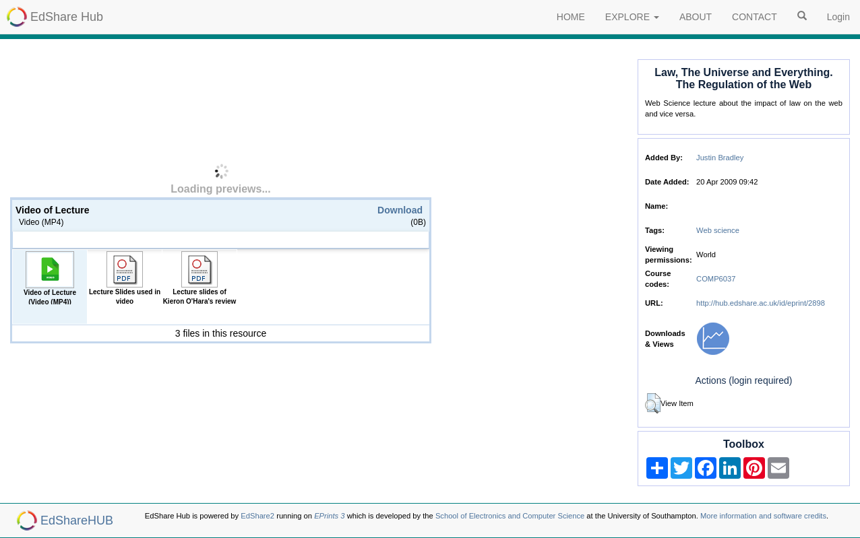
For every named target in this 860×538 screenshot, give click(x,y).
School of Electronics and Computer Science (509, 516)
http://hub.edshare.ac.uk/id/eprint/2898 (760, 303)
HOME (571, 16)
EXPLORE (632, 16)
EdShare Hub (66, 17)
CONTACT (754, 16)
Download (400, 210)
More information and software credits (763, 516)
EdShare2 (257, 516)
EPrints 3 (329, 516)
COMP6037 (715, 279)
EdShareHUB (76, 520)
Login (838, 16)
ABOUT (695, 16)
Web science (717, 230)
